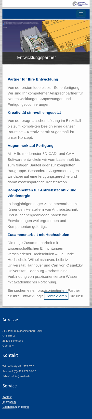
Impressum (9, 401)
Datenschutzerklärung (15, 406)
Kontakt (7, 397)
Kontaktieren (56, 296)
